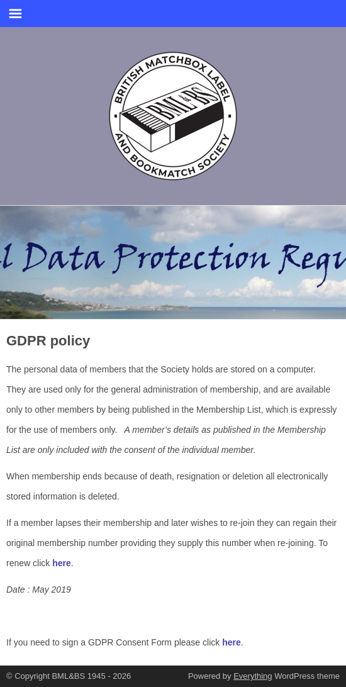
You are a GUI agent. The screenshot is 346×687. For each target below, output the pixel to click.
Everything (252, 676)
